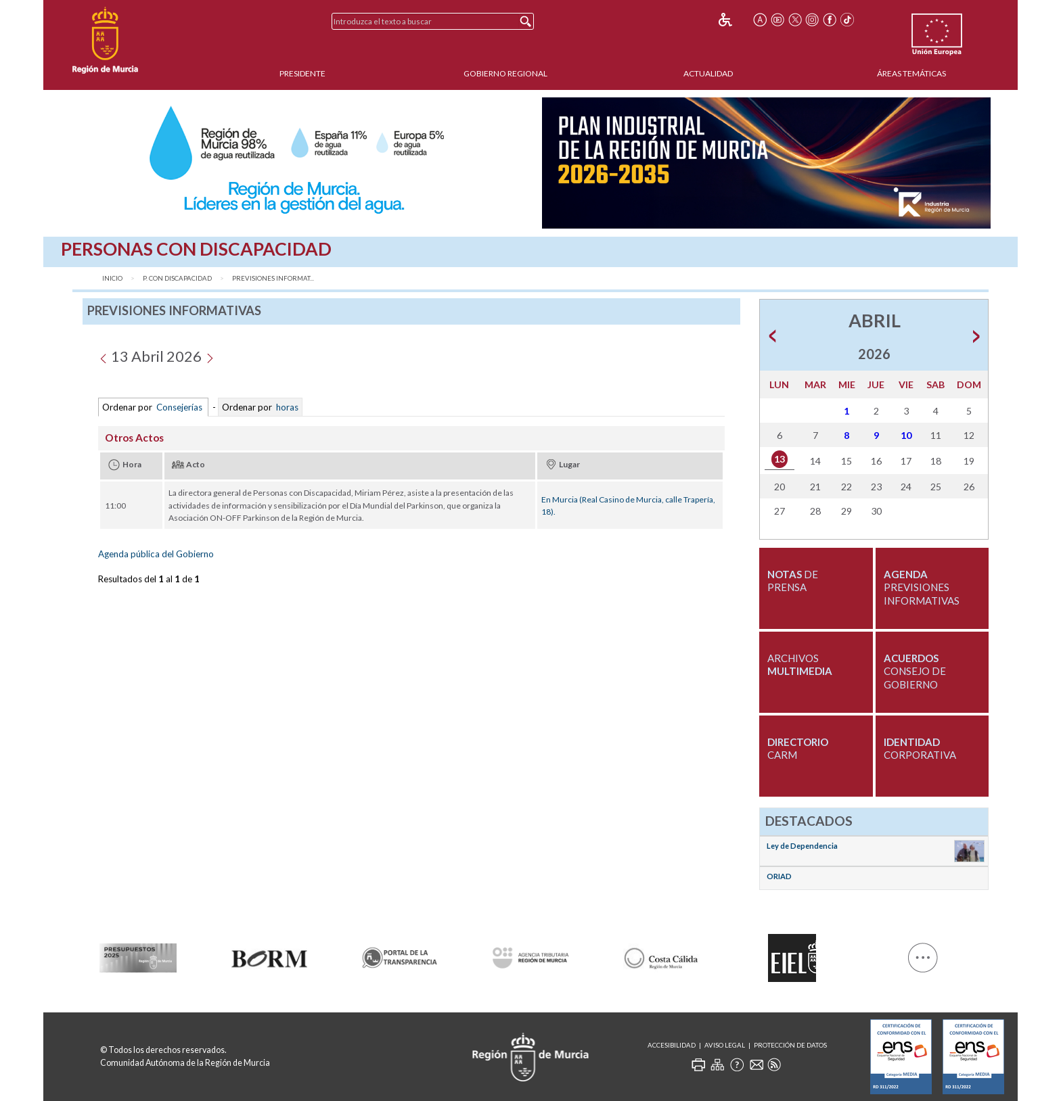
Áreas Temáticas (911, 73)
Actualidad (708, 73)
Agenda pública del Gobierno (156, 553)
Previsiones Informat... (273, 278)
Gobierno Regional (505, 73)
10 (906, 435)
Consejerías (179, 407)
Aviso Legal (724, 1045)
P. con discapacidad (177, 278)
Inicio (112, 278)
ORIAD (779, 876)
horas (286, 407)
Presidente (302, 73)
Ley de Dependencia (802, 845)
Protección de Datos (790, 1045)
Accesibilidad (672, 1045)
